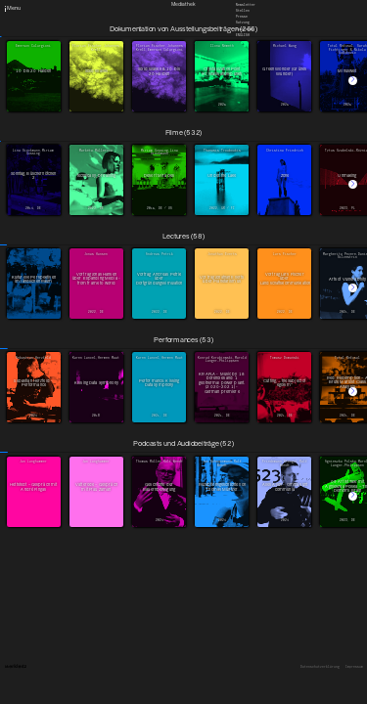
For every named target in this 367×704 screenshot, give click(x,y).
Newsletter (245, 4)
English (243, 34)
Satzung (243, 22)
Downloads (244, 28)
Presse (242, 17)
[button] (352, 80)
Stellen (243, 11)
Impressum (354, 667)
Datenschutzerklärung (320, 667)
